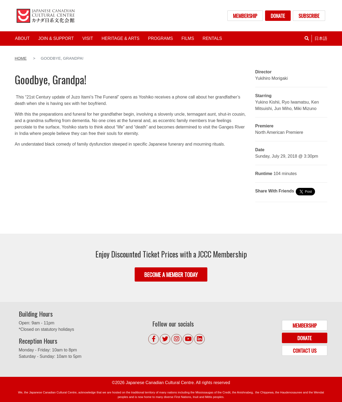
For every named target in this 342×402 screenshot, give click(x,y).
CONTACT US (304, 350)
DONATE (278, 15)
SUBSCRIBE (309, 15)
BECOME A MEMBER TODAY (171, 274)
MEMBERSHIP (245, 15)
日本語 (320, 38)
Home (21, 58)
